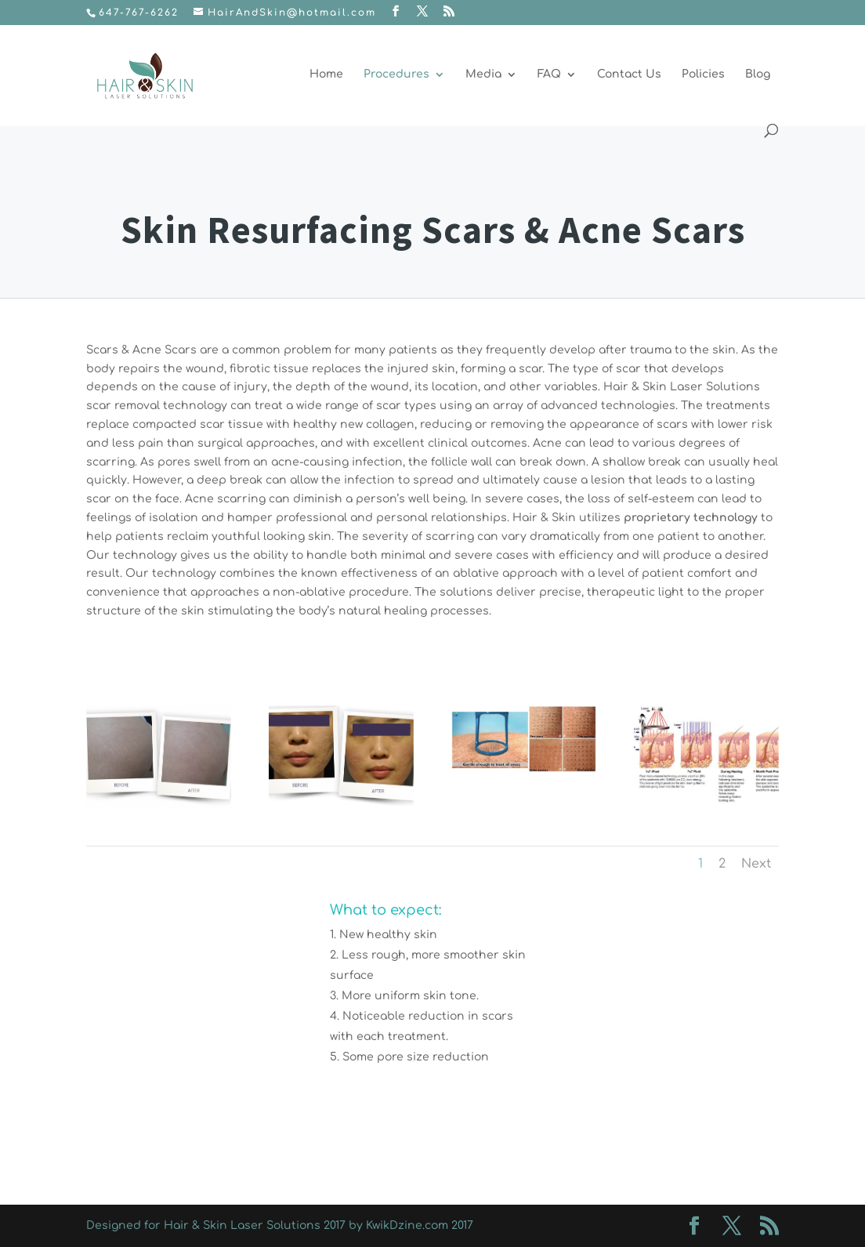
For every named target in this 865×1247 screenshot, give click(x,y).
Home (326, 74)
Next (756, 864)
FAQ (549, 74)
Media (483, 74)
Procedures (396, 74)
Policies (703, 74)
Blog (757, 74)
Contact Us (629, 74)
